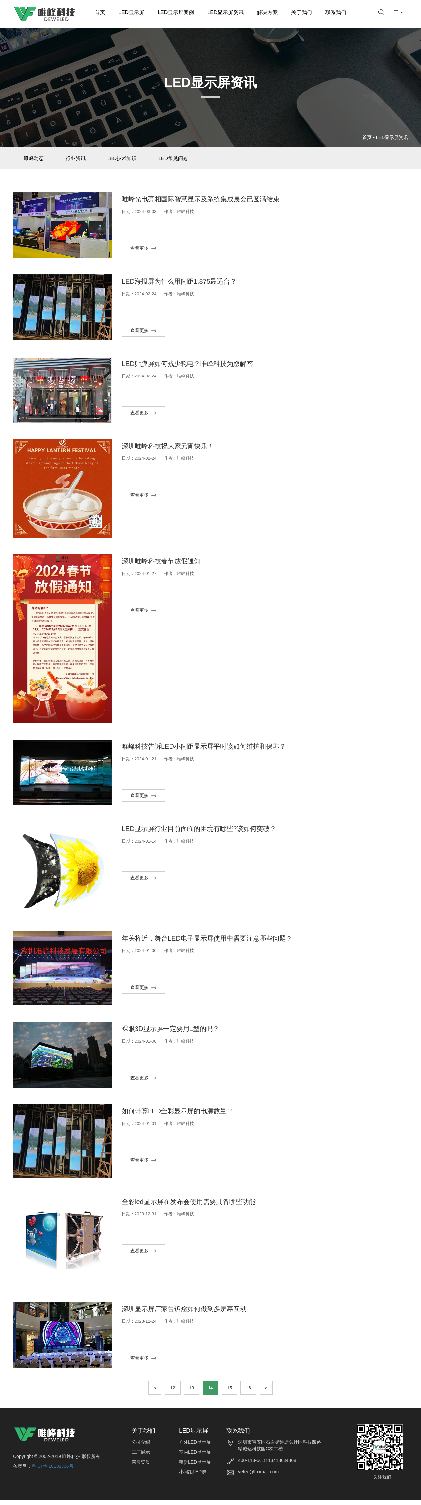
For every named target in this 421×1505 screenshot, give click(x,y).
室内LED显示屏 (195, 1457)
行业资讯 (83, 160)
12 (172, 1392)
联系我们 (335, 12)
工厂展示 (141, 1457)
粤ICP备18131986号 (53, 1471)
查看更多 (143, 253)
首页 (100, 12)
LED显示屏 (131, 12)
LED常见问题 (191, 160)
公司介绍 (141, 1447)
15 (229, 1392)
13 (191, 1392)
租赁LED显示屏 (195, 1466)
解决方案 (267, 12)
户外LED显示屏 (195, 1447)
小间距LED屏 (192, 1476)
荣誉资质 (141, 1466)
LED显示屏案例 (176, 12)
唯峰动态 (36, 160)
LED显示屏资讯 (225, 12)
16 (248, 1392)
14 (210, 1392)
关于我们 (301, 12)
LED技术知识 (134, 160)
